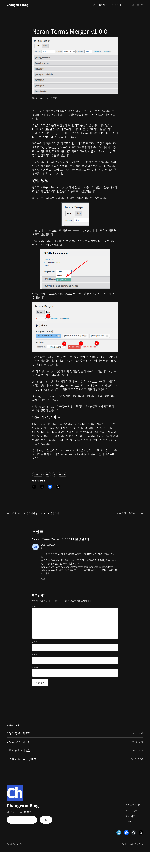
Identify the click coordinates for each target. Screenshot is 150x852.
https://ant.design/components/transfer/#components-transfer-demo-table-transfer (77, 568)
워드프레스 (38, 474)
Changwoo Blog (17, 5)
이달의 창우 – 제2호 (18, 741)
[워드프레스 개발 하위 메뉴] (142, 804)
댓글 (34, 606)
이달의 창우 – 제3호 (18, 733)
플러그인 (62, 474)
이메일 (35, 655)
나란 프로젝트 (52, 98)
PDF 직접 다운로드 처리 (128, 513)
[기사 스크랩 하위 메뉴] (122, 4)
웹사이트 (35, 667)
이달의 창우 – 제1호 (18, 750)
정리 (48, 474)
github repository (71, 454)
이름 (34, 642)
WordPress (139, 844)
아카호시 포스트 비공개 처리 (23, 759)
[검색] (46, 820)
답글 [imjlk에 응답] (43, 579)
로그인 (140, 4)
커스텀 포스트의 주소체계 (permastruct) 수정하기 (34, 513)
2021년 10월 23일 (48, 544)
